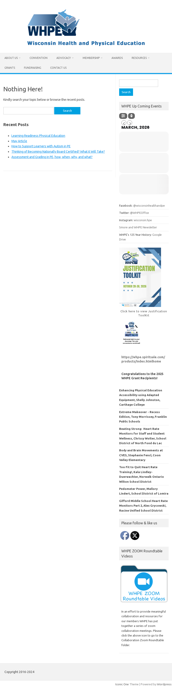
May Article (19, 141)
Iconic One (122, 684)
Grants (9, 67)
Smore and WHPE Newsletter (138, 227)
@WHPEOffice (139, 212)
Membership (91, 57)
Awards (117, 57)
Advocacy (63, 57)
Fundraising (32, 67)
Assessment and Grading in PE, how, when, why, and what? (51, 157)
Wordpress (164, 684)
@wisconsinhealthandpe (149, 205)
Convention (38, 57)
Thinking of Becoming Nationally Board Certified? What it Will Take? (58, 151)
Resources (139, 57)
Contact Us (58, 67)
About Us (11, 57)
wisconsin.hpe (143, 220)
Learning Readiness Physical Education (38, 135)
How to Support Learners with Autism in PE (41, 146)
